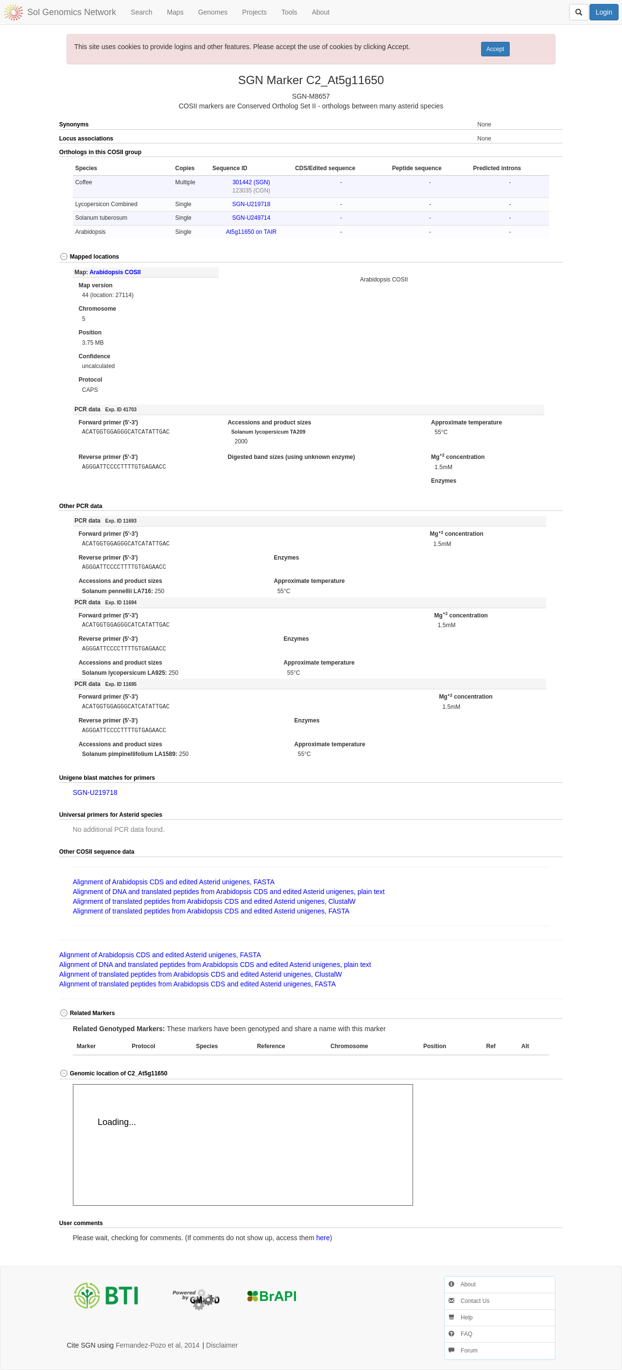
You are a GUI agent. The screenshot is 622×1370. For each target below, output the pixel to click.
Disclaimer (222, 1345)
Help (461, 1317)
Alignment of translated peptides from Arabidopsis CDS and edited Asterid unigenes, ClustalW (214, 901)
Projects (254, 12)
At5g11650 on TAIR (251, 231)
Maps (175, 12)
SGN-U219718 (251, 204)
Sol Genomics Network (71, 12)
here (323, 1238)
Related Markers (87, 1013)
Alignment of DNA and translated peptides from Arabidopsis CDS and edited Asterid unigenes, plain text (229, 892)
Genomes (213, 12)
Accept (495, 49)
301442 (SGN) (251, 182)
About (321, 12)
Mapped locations (89, 256)
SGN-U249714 (251, 217)
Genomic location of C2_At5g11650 (113, 1073)
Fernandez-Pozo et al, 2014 (158, 1345)
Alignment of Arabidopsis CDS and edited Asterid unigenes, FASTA (174, 882)
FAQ (460, 1334)
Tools (289, 12)
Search (141, 12)
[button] (538, 152)
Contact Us (469, 1301)
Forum (463, 1350)
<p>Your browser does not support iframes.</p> (243, 1145)
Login (604, 12)
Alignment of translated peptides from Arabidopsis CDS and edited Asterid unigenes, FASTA (211, 911)
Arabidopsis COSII (114, 272)
